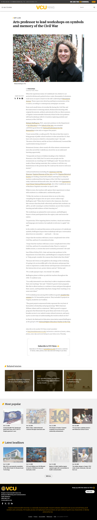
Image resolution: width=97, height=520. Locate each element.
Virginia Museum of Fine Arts (43, 174)
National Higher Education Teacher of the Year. (54, 322)
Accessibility (42, 516)
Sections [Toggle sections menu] (7, 7)
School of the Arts (48, 125)
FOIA (55, 516)
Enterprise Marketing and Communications (13, 494)
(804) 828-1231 (5, 498)
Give (93, 1)
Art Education (32, 125)
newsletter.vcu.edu (49, 349)
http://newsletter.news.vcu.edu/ (37, 331)
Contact (30, 516)
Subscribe (90, 491)
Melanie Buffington (32, 123)
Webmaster (49, 516)
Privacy (35, 516)
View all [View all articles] (48, 476)
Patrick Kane (31, 88)
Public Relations (5, 496)
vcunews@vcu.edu (6, 500)
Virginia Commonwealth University (19, 1)
